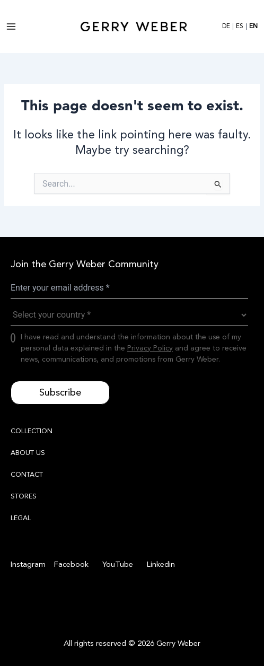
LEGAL (21, 518)
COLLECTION (31, 431)
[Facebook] (70, 565)
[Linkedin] (159, 565)
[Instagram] (28, 565)
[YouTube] (116, 565)
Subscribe (60, 392)
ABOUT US (28, 453)
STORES (24, 496)
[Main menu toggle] (11, 26)
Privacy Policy (150, 348)
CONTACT (27, 474)
